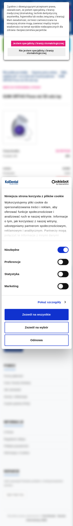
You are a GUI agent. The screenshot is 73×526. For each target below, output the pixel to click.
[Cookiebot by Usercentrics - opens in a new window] (52, 182)
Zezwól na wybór (36, 327)
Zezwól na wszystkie (36, 314)
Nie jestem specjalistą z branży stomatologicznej (36, 52)
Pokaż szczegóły (49, 302)
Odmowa (36, 340)
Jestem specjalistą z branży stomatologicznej (38, 43)
